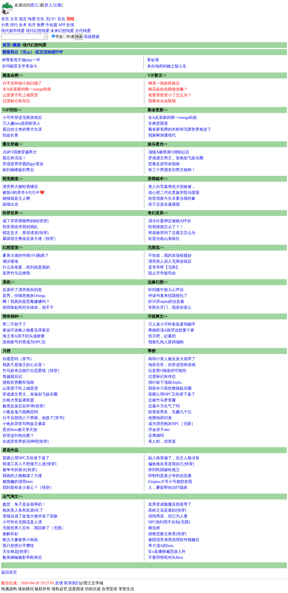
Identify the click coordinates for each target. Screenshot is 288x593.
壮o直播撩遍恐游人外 (167, 551)
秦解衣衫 (10, 534)
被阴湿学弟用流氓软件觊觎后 (173, 540)
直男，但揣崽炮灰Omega (24, 296)
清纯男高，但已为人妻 (168, 516)
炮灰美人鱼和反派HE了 (23, 510)
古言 (14, 19)
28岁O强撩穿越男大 (20, 152)
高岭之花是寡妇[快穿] (167, 510)
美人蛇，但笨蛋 (162, 441)
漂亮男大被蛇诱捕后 (20, 187)
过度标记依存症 (16, 101)
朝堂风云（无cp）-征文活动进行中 (33, 52)
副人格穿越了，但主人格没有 (173, 458)
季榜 (152, 351)
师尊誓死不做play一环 (21, 60)
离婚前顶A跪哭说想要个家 (171, 330)
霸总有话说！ (14, 158)
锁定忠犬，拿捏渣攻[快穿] (25, 233)
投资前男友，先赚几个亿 (170, 412)
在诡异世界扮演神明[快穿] (25, 441)
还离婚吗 (156, 435)
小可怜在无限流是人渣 (22, 522)
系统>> (9, 282)
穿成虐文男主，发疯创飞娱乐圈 (175, 158)
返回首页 (9, 572)
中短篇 (51, 25)
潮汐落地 (10, 261)
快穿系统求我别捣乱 (20, 227)
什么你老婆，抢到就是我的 (26, 267)
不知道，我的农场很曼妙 (170, 255)
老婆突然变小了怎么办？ (170, 95)
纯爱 (32, 19)
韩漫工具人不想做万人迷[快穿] (29, 464)
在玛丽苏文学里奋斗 (19, 66)
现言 (23, 19)
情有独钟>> (13, 316)
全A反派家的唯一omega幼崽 (27, 89)
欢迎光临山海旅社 (164, 239)
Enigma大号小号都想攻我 (170, 482)
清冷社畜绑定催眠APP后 (169, 221)
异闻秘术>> (158, 179)
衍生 (40, 19)
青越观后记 (12, 376)
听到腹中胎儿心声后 (166, 290)
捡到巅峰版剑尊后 (18, 170)
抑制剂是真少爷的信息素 (170, 476)
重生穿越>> (13, 144)
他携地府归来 (160, 418)
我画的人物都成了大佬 (22, 476)
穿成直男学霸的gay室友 (23, 164)
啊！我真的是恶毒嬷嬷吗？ (26, 301)
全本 (23, 25)
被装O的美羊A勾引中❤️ (23, 192)
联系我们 (72, 583)
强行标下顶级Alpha (164, 382)
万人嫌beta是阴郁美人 (21, 123)
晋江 (34, 5)
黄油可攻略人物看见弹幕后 (26, 330)
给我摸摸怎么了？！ (166, 227)
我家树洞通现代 (162, 135)
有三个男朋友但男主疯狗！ (171, 170)
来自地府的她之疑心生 (166, 66)
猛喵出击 (10, 204)
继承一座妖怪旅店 (164, 83)
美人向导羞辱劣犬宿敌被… (171, 187)
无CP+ (51, 19)
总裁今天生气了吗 (164, 406)
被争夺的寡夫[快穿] (20, 470)
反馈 (70, 25)
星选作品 (10, 450)
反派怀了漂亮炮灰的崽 (22, 290)
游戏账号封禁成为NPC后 (24, 342)
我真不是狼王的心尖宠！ (24, 365)
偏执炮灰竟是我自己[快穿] (171, 464)
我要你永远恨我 (162, 101)
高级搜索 (92, 37)
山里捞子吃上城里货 (20, 95)
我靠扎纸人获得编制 (166, 342)
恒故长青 (10, 135)
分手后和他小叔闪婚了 (22, 83)
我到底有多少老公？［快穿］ (28, 487)
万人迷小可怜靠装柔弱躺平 (171, 324)
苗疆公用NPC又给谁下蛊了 (171, 394)
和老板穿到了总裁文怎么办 (171, 233)
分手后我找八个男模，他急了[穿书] (33, 418)
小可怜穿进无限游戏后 (22, 117)
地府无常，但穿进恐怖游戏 (171, 365)
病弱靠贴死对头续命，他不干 (28, 307)
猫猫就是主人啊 (16, 198)
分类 (5, 25)
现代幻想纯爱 (38, 31)
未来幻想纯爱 (62, 31)
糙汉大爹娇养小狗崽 (20, 540)
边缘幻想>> (158, 282)
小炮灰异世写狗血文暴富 (24, 424)
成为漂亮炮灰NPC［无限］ (171, 424)
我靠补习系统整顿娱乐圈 (170, 388)
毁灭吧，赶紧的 (162, 336)
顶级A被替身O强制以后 (168, 152)
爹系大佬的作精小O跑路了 (26, 255)
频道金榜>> (13, 75)
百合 (61, 19)
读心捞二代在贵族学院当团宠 (173, 192)
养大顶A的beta (160, 546)
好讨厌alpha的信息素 (166, 301)
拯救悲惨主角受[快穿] (167, 534)
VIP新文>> (157, 75)
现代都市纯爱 (13, 31)
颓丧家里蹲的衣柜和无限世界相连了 (179, 129)
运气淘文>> (13, 496)
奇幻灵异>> (158, 213)
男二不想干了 (14, 324)
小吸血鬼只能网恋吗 (20, 412)
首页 (5, 19)
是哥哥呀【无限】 (164, 267)
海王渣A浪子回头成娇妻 (24, 336)
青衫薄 (153, 60)
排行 (14, 25)
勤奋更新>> (158, 110)
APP (62, 25)
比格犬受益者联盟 (18, 400)
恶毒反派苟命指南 (164, 164)
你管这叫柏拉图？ (18, 435)
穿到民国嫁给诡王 (164, 470)
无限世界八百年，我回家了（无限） (34, 528)
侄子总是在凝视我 (164, 204)
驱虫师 (154, 528)
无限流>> (156, 248)
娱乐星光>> (158, 144)
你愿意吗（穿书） (18, 359)
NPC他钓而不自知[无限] (169, 522)
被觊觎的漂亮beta (18, 482)
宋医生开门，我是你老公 (170, 307)
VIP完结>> (12, 110)
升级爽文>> (158, 316)
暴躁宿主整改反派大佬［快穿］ (30, 239)
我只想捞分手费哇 (18, 546)
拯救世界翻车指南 (18, 382)
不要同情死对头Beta (165, 557)
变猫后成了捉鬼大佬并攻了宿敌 (30, 516)
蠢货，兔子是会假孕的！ (24, 504)
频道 (17, 45)
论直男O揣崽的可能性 (167, 371)
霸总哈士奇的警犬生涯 (22, 129)
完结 (70, 19)
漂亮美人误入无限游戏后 (170, 261)
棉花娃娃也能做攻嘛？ (168, 89)
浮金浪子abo (159, 430)
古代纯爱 (83, 31)
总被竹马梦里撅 (162, 400)
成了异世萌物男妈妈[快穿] (25, 221)
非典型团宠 (158, 123)
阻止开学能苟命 (162, 273)
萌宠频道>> (13, 179)
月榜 (6, 351)
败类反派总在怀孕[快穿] (23, 406)
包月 (32, 25)
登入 (48, 5)
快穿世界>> (13, 213)
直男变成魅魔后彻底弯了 (170, 504)
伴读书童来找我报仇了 (168, 296)
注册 (57, 5)
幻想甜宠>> (13, 248)
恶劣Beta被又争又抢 (20, 430)
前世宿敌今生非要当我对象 (171, 198)
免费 (40, 25)
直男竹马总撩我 (16, 273)
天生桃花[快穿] (16, 551)
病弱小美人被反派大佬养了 (171, 359)
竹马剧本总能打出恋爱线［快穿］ (32, 371)
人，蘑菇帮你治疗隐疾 (168, 487)
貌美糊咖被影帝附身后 (22, 557)
